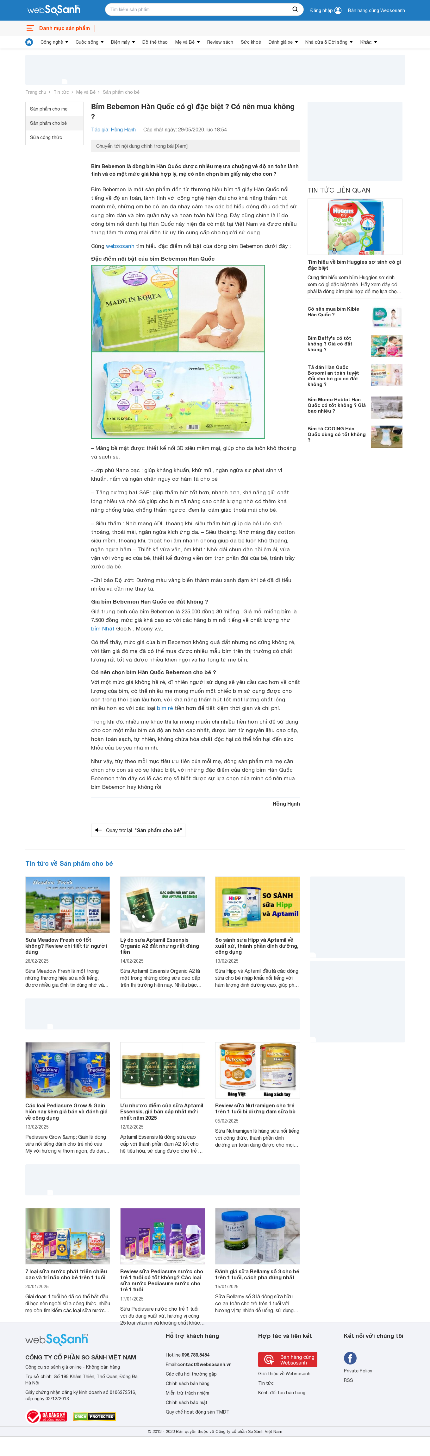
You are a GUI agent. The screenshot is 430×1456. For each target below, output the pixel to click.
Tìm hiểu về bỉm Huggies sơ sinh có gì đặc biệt (354, 265)
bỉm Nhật (103, 628)
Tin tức (61, 92)
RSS (348, 1380)
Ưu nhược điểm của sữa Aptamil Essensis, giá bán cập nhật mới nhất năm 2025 (161, 1111)
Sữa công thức (46, 137)
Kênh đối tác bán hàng (281, 1392)
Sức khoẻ (251, 42)
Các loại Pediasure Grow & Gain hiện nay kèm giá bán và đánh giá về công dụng (66, 1111)
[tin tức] (29, 42)
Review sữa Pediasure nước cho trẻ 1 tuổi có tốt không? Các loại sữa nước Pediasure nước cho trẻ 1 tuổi (161, 1280)
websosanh (120, 246)
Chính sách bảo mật (187, 1402)
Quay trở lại (144, 830)
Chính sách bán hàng (187, 1383)
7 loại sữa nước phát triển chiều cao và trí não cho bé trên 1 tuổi (66, 1274)
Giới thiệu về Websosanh (284, 1373)
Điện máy (120, 42)
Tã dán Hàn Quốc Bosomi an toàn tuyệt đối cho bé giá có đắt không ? (333, 375)
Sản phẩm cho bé (121, 92)
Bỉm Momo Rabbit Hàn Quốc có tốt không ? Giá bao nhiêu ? (337, 405)
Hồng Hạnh (286, 804)
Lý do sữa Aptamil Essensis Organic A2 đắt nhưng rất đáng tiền (159, 946)
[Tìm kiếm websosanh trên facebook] (350, 1358)
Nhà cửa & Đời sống (326, 42)
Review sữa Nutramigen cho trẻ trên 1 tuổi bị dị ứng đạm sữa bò (255, 1108)
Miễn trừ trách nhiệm (187, 1393)
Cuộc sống (87, 42)
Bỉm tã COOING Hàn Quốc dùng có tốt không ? (337, 434)
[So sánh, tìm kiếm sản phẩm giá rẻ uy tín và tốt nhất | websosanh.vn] (53, 10)
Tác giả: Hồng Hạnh (113, 129)
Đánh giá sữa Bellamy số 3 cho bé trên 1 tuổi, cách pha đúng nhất (257, 1274)
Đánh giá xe (281, 42)
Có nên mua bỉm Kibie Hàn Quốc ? (333, 311)
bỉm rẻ (165, 708)
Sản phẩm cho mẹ (48, 108)
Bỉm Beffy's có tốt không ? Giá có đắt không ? (330, 343)
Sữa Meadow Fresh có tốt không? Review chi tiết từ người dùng (66, 946)
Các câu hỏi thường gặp (191, 1374)
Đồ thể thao (155, 42)
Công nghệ (52, 42)
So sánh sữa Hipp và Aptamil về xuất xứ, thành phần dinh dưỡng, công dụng (256, 946)
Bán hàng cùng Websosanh (376, 10)
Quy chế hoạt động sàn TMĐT (197, 1412)
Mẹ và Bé (185, 42)
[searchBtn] (295, 9)
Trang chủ (35, 92)
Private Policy (358, 1370)
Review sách (220, 42)
